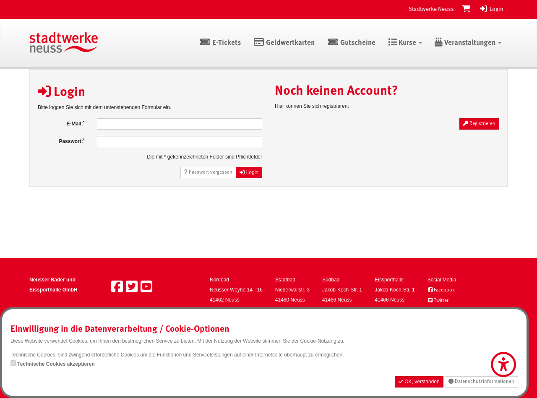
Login (491, 9)
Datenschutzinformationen (481, 381)
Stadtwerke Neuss (431, 9)
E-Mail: (75, 123)
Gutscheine (351, 43)
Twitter (438, 300)
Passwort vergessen (208, 172)
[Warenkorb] (466, 9)
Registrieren (479, 123)
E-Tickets (220, 43)
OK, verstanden (419, 382)
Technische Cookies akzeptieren (56, 364)
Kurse (405, 43)
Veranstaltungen (468, 43)
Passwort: (71, 141)
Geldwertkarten (284, 43)
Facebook (441, 290)
